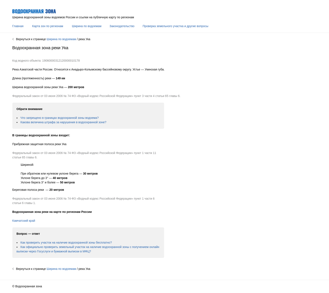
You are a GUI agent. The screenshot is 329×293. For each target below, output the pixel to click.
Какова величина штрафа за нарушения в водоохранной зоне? (63, 122)
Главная (18, 26)
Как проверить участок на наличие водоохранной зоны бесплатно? (66, 242)
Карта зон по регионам (47, 26)
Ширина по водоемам (86, 26)
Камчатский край (23, 220)
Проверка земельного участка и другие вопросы (175, 26)
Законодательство (122, 26)
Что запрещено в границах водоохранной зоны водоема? (60, 117)
